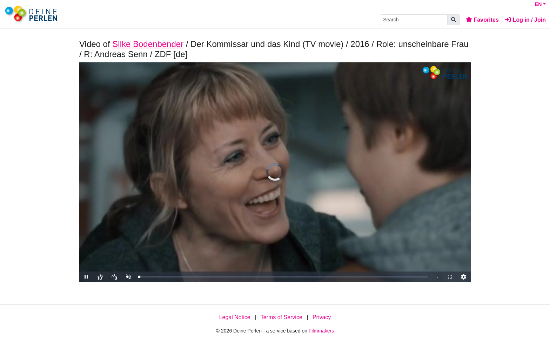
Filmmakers (321, 331)
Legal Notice (234, 317)
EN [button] (538, 4)
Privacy (322, 317)
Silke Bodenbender (147, 44)
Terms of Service (281, 317)
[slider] (283, 276)
